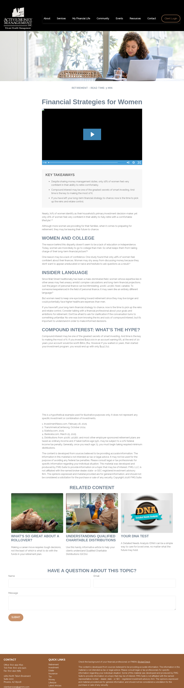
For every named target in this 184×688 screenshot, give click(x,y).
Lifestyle (52, 676)
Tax (50, 670)
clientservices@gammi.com (16, 681)
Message (13, 587)
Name (11, 570)
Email (96, 570)
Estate (51, 664)
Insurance (53, 667)
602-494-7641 (16, 659)
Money (52, 673)
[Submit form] (15, 611)
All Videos (53, 682)
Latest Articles (55, 679)
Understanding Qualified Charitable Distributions (91, 532)
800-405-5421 (19, 662)
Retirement (54, 658)
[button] (47, 12)
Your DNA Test (135, 530)
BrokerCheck (144, 656)
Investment (54, 661)
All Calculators (55, 685)
